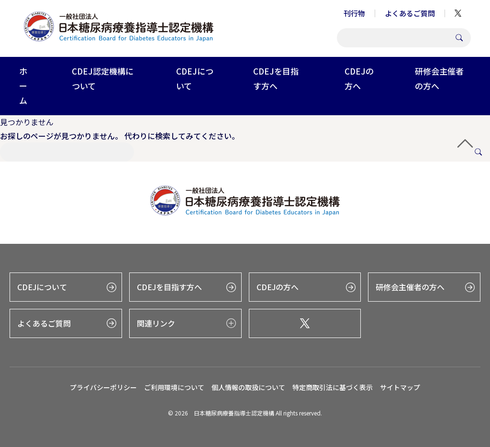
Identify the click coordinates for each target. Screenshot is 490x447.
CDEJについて (194, 78)
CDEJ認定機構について (103, 78)
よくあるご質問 (410, 13)
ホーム (23, 85)
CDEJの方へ (359, 78)
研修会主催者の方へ (439, 78)
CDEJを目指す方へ (276, 78)
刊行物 (354, 13)
